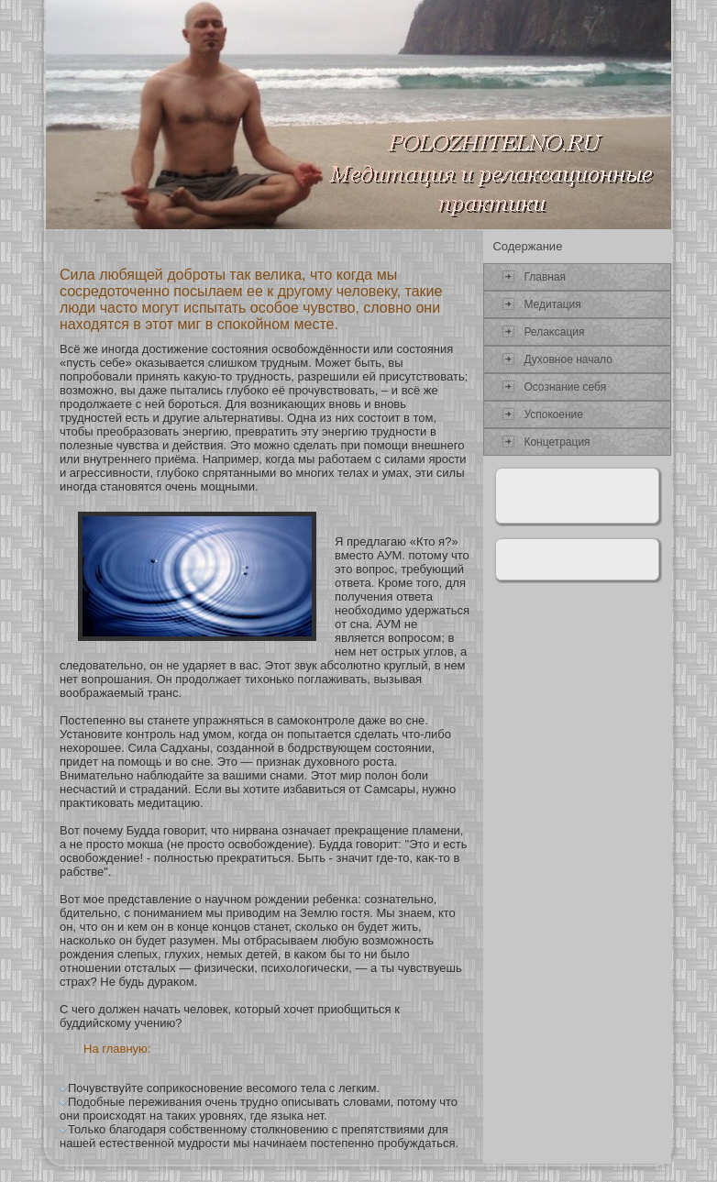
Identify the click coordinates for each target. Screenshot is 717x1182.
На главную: (116, 1048)
